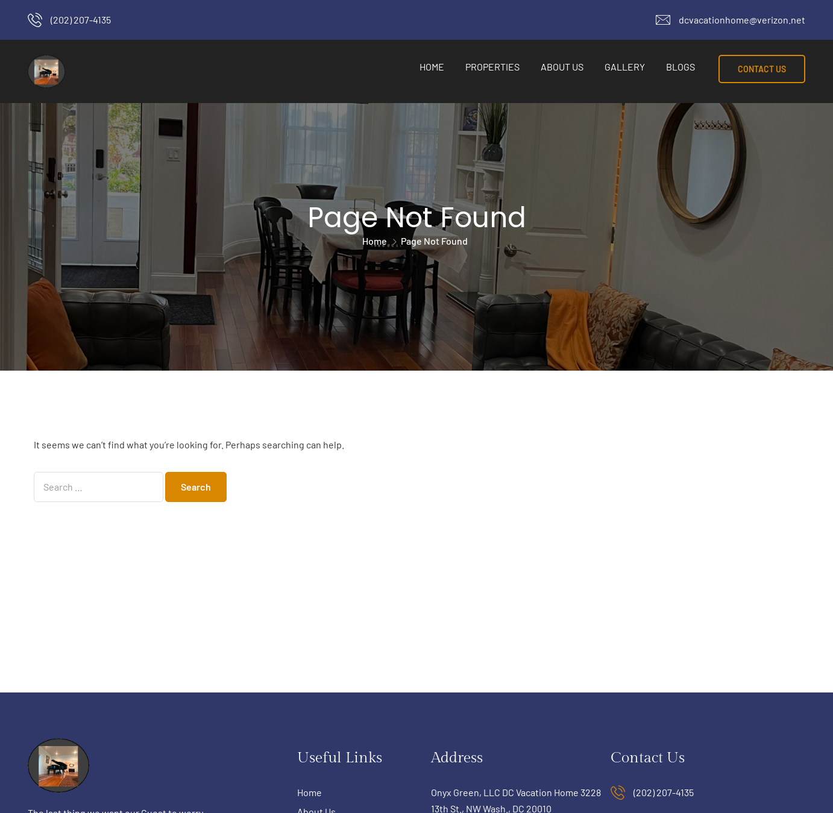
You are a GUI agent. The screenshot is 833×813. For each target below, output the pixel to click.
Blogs (680, 66)
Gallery (625, 66)
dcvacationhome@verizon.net (742, 19)
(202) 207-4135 (81, 19)
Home (432, 66)
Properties (492, 66)
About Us (562, 66)
